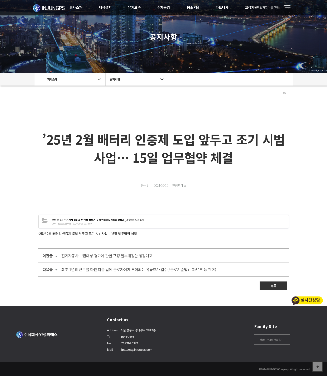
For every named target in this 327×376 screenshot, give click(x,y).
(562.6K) (98, 220)
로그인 (275, 7)
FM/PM (193, 7)
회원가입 (262, 7)
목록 (273, 285)
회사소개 (75, 7)
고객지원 (251, 7)
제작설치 (105, 7)
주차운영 (163, 7)
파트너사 (222, 7)
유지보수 (134, 7)
